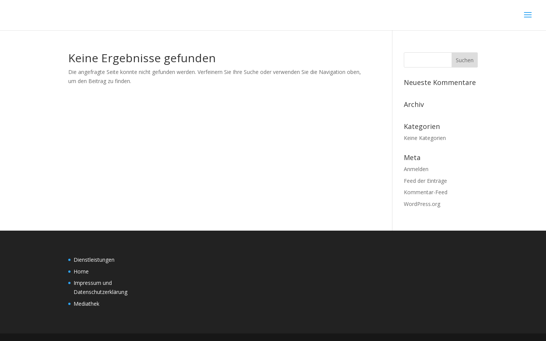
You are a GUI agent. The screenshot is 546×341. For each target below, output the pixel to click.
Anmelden (416, 169)
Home (81, 271)
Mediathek (86, 303)
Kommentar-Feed (425, 192)
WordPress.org (422, 203)
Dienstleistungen (94, 259)
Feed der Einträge (425, 180)
